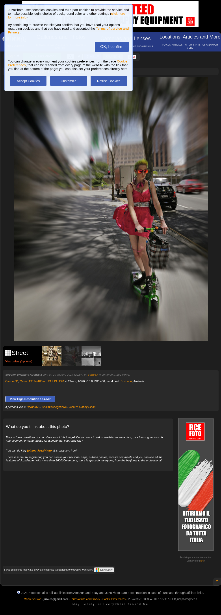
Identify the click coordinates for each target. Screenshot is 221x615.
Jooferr (73, 407)
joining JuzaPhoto (39, 450)
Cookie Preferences (114, 599)
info (202, 560)
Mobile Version (32, 599)
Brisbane (126, 381)
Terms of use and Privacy (85, 599)
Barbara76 (33, 407)
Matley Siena (87, 407)
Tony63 (93, 374)
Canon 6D (11, 381)
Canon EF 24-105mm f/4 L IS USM (42, 381)
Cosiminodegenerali (54, 407)
